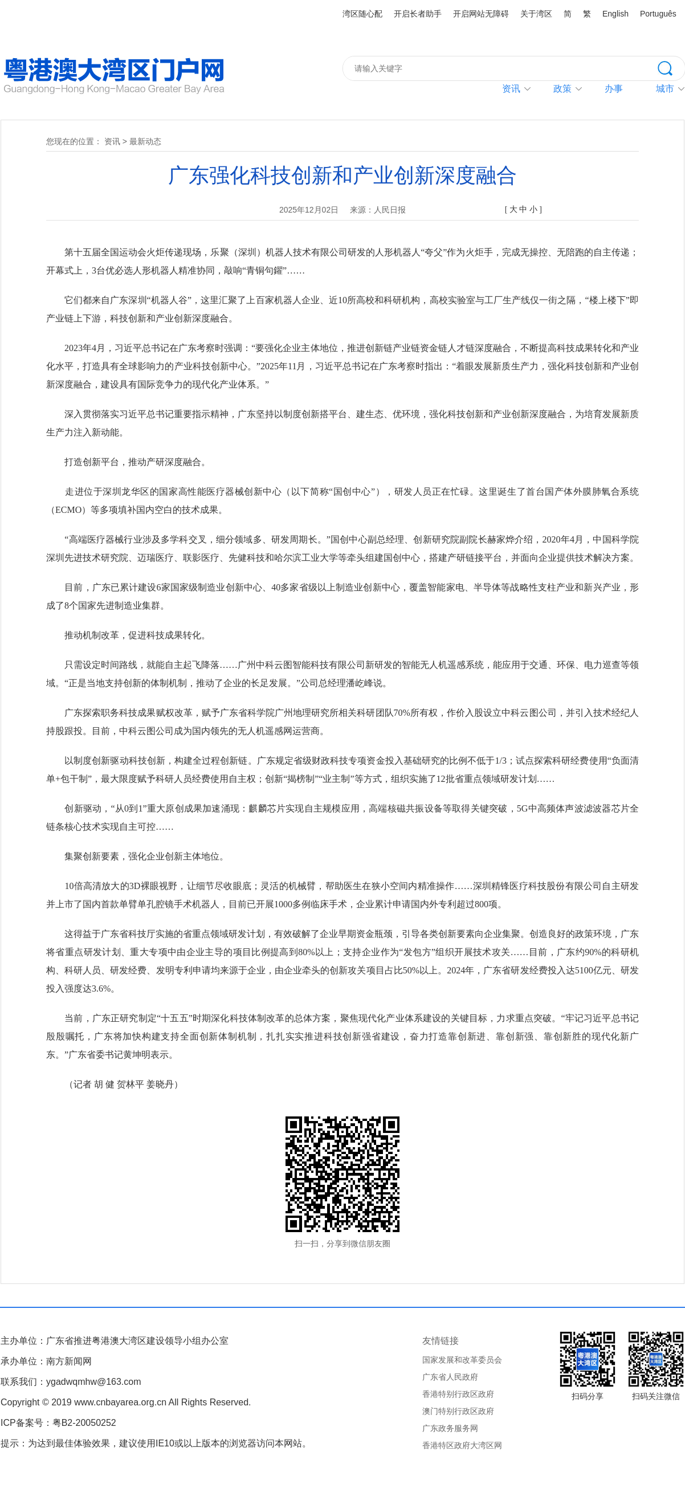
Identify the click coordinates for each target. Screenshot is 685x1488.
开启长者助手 (418, 13)
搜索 (671, 67)
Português (658, 13)
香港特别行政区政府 (458, 1394)
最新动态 (145, 141)
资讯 (511, 88)
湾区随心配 (362, 13)
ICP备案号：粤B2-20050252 (58, 1423)
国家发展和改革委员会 (462, 1359)
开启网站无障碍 (481, 13)
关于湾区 (536, 13)
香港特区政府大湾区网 (462, 1445)
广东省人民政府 (450, 1376)
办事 (614, 88)
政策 (562, 88)
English (615, 13)
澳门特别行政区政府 (458, 1411)
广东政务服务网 (450, 1428)
